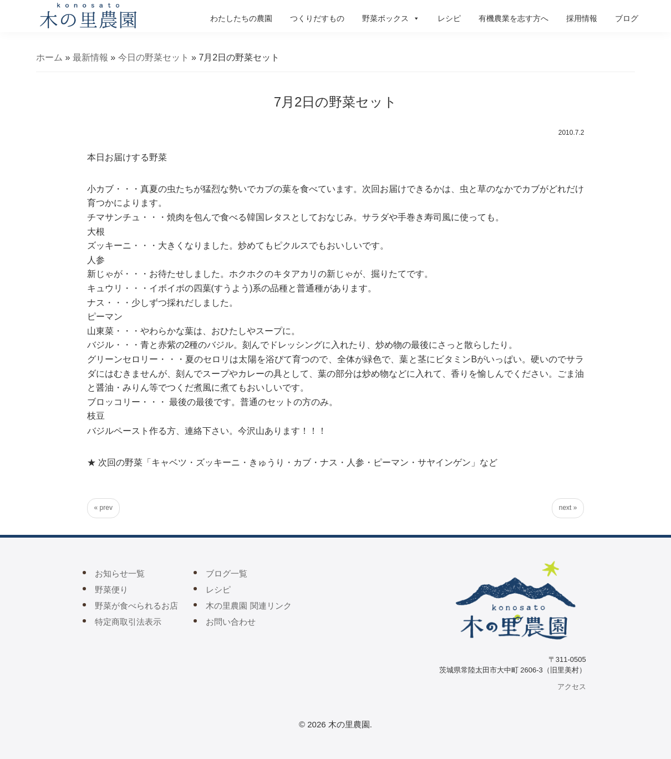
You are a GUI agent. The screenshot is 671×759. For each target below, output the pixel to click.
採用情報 (581, 18)
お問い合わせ (231, 621)
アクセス (571, 686)
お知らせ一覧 (120, 573)
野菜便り (111, 589)
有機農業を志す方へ (513, 18)
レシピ (449, 18)
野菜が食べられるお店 (136, 605)
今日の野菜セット (153, 57)
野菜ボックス (391, 18)
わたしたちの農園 (241, 18)
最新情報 (90, 57)
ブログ (626, 18)
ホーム (49, 57)
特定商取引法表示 (128, 621)
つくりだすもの (317, 18)
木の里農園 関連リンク (248, 605)
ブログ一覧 (226, 573)
